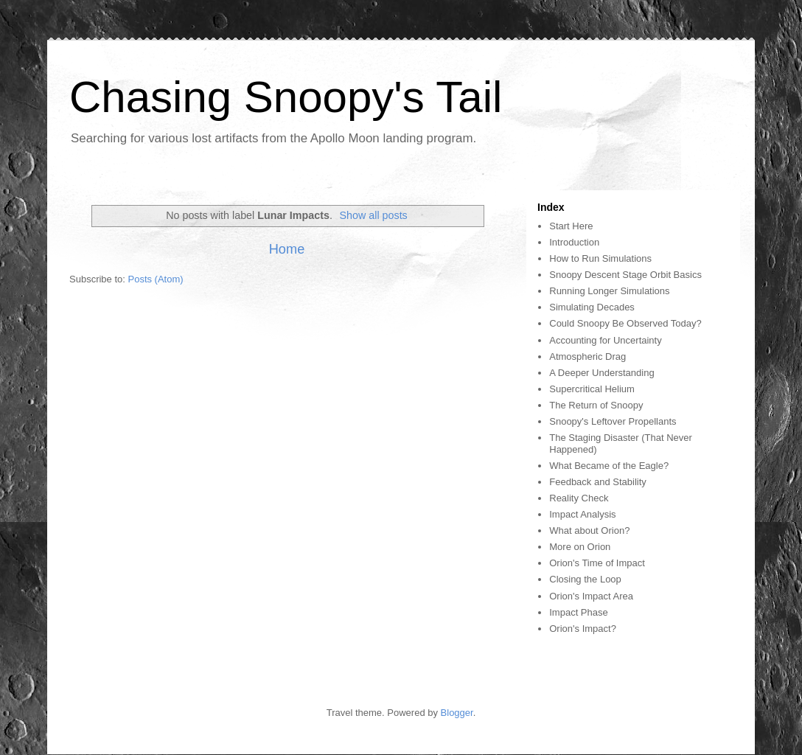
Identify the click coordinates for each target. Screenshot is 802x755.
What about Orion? (589, 530)
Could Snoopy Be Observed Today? (625, 323)
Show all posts (374, 215)
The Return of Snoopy (596, 405)
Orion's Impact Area (591, 596)
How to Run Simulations (600, 258)
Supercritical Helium (592, 388)
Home (287, 249)
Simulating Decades (592, 307)
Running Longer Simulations (609, 290)
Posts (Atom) (156, 279)
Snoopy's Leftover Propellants (612, 421)
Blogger (457, 712)
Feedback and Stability (597, 481)
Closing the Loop (585, 579)
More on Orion (579, 546)
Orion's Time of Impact (597, 562)
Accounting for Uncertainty (605, 340)
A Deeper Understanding (601, 372)
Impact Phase (578, 612)
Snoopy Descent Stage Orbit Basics (625, 274)
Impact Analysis (582, 514)
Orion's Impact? (582, 628)
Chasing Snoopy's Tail (285, 97)
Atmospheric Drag (587, 356)
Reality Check (578, 498)
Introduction (574, 242)
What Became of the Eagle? (609, 465)
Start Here (571, 226)
